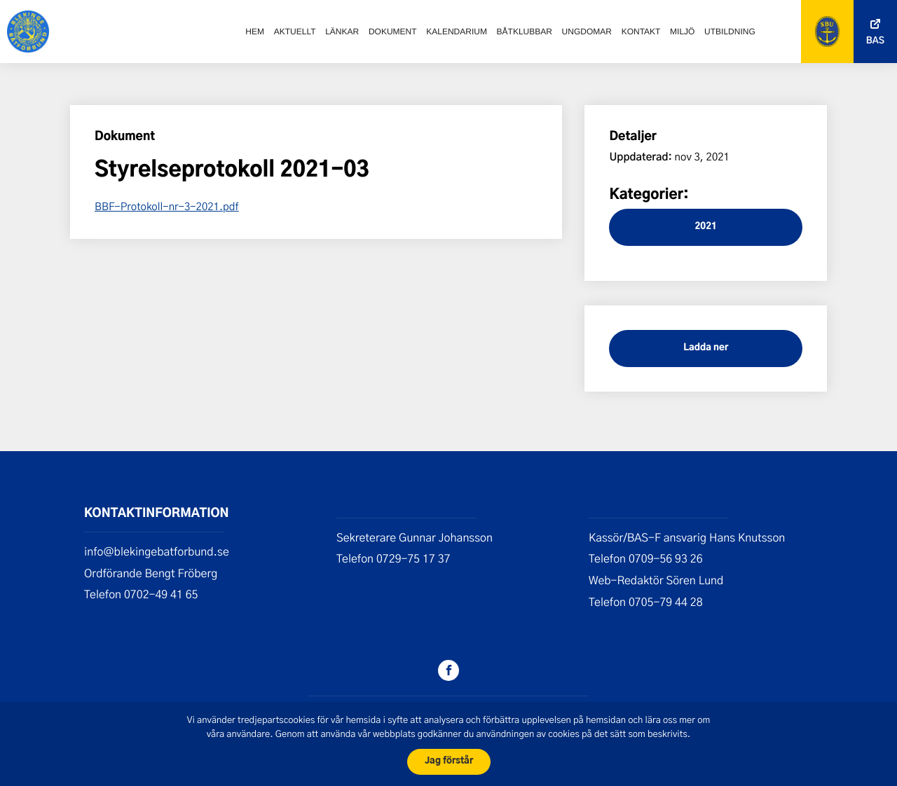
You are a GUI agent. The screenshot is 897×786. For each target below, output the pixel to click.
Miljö (682, 31)
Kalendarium (456, 31)
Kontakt (641, 31)
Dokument (393, 31)
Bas (875, 41)
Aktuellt (295, 31)
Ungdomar (587, 31)
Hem (254, 31)
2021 (705, 226)
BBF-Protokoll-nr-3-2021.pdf (167, 206)
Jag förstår (449, 761)
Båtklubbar (524, 31)
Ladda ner (705, 347)
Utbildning (729, 31)
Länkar (342, 31)
